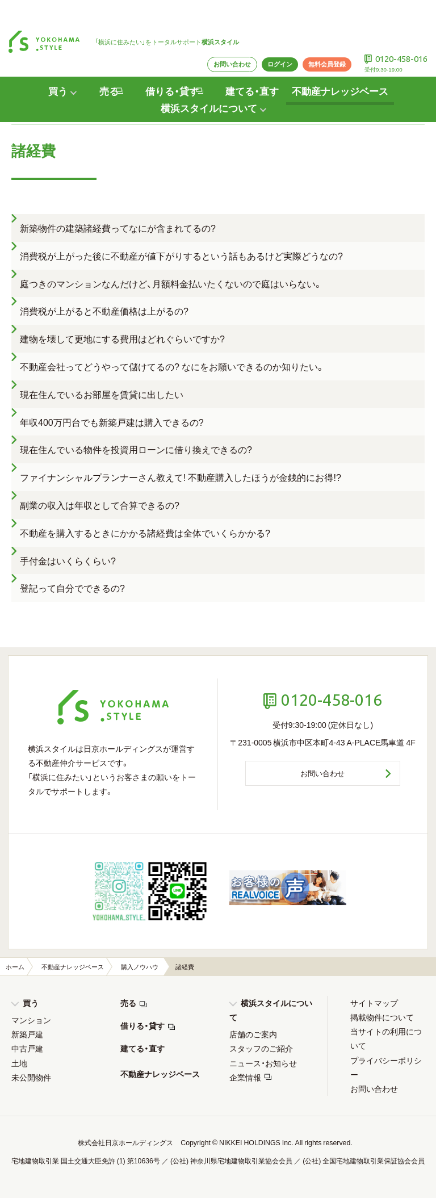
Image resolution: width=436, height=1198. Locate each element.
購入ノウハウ (139, 966)
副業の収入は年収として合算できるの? (99, 505)
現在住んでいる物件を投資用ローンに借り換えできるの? (136, 449)
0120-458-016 (398, 31)
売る (128, 1002)
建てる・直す (252, 64)
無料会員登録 (319, 37)
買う (31, 1002)
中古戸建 (27, 1048)
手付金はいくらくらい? (68, 560)
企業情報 (245, 1077)
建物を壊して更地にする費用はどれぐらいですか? (122, 338)
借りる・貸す (142, 1025)
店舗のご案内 (253, 1034)
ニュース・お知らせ (263, 1063)
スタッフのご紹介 (261, 1048)
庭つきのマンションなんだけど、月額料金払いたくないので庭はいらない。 (171, 283)
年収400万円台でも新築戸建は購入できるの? (112, 422)
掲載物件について (382, 1017)
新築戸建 (27, 1034)
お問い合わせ (217, 37)
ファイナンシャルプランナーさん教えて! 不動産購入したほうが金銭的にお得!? (180, 477)
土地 (19, 1063)
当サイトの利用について (386, 1038)
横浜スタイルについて (270, 1010)
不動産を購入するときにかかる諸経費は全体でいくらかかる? (145, 532)
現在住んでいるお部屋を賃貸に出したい (101, 394)
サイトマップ (374, 1002)
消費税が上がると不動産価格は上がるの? (104, 310)
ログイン (268, 37)
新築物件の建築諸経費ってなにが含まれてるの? (118, 227)
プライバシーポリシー (386, 1067)
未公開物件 (31, 1077)
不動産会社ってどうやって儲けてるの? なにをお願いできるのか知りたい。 (172, 366)
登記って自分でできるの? (72, 587)
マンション (31, 1019)
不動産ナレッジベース (346, 64)
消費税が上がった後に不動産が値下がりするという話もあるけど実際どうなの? (181, 255)
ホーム (15, 966)
